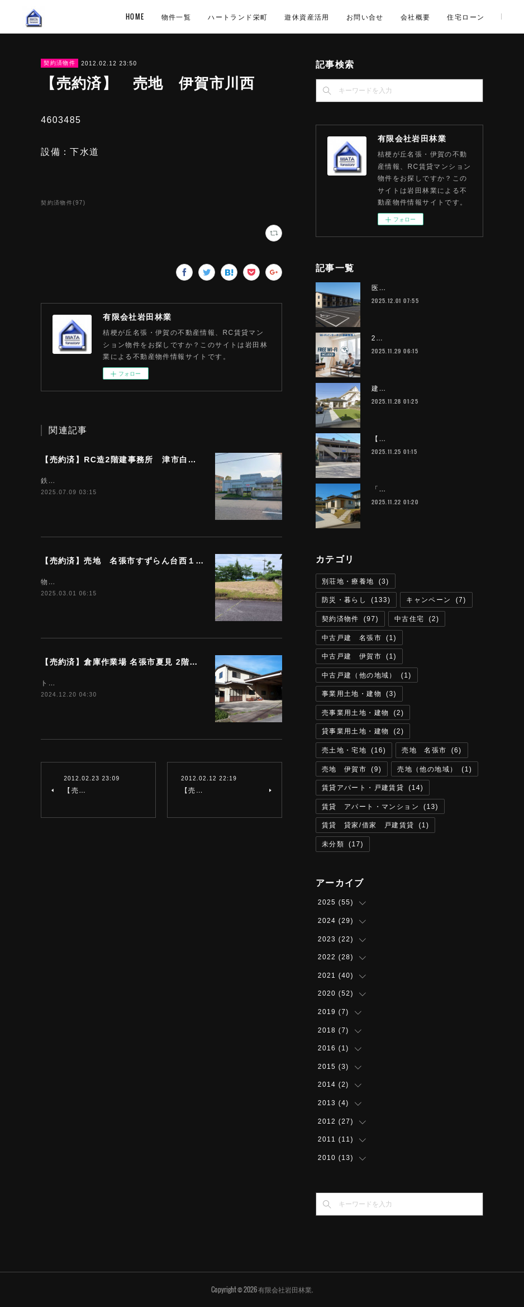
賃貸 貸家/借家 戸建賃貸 (375, 825)
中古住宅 (417, 619)
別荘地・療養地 (355, 581)
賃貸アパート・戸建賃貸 (372, 788)
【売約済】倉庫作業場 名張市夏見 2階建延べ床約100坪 (148, 661)
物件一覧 (250, 16)
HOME (209, 16)
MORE (483, 16)
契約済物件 (59, 63)
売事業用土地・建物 (363, 713)
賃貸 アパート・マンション (380, 807)
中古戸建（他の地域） (367, 675)
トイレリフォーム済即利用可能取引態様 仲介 (119, 683)
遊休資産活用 (381, 16)
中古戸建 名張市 (359, 638)
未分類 (343, 844)
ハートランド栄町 (312, 16)
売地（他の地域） (434, 769)
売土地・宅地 (354, 750)
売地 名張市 (431, 750)
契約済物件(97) (63, 203)
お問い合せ (439, 16)
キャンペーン (436, 600)
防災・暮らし (356, 600)
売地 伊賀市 (352, 769)
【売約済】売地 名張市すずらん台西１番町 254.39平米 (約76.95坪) (179, 560)
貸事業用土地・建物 (363, 731)
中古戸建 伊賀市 (359, 656)
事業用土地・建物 (359, 694)
